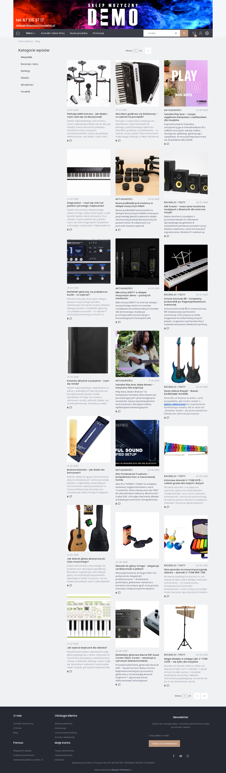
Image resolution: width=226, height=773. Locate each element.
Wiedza (25, 77)
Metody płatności (63, 723)
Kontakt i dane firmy (23, 723)
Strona (129, 50)
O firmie (17, 728)
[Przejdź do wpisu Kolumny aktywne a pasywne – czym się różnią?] (89, 350)
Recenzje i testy (29, 64)
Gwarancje (60, 728)
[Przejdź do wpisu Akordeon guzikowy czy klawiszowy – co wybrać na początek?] (137, 83)
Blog (15, 732)
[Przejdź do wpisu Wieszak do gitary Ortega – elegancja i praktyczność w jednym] (137, 535)
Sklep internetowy (111, 769)
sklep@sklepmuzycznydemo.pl (35, 25)
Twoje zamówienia (64, 750)
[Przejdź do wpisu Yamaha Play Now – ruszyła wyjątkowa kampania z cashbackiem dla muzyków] (186, 83)
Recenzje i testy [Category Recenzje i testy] (175, 202)
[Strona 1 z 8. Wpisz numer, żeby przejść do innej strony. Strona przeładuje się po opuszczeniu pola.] (135, 50)
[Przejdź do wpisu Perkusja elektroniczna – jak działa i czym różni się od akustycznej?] (89, 83)
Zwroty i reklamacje (65, 737)
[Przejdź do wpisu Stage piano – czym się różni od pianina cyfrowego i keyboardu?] (89, 172)
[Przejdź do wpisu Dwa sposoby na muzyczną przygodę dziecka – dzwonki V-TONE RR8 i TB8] (186, 538)
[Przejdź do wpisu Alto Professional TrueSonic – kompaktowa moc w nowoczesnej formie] (137, 443)
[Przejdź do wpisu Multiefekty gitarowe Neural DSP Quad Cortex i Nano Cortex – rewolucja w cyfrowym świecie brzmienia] (137, 624)
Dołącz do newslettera (164, 743)
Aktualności (27, 84)
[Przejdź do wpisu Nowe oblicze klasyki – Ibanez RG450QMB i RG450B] (186, 360)
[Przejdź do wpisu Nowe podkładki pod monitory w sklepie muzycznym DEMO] (137, 172)
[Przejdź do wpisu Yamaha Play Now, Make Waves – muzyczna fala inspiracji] (137, 354)
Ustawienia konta (63, 755)
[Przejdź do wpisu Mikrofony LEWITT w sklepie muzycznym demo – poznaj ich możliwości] (137, 261)
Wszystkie (26, 57)
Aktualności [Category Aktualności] (124, 199)
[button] (184, 33)
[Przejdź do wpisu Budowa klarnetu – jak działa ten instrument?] (89, 439)
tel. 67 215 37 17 (30, 20)
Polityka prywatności (23, 755)
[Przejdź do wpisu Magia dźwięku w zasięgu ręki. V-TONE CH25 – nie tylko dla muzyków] (186, 628)
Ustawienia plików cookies (27, 759)
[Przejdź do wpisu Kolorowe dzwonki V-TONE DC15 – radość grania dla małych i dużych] (186, 449)
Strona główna (25, 41)
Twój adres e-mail (159, 735)
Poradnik (25, 91)
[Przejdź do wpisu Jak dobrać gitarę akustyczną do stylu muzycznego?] (89, 528)
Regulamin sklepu (22, 750)
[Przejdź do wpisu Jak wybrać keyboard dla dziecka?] (89, 617)
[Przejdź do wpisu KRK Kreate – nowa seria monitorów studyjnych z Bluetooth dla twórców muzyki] (186, 175)
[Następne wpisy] (197, 696)
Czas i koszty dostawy (66, 732)
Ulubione (59, 759)
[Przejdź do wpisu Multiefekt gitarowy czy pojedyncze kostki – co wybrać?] (89, 261)
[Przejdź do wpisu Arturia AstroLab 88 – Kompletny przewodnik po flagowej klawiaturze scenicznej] (186, 268)
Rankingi (25, 71)
